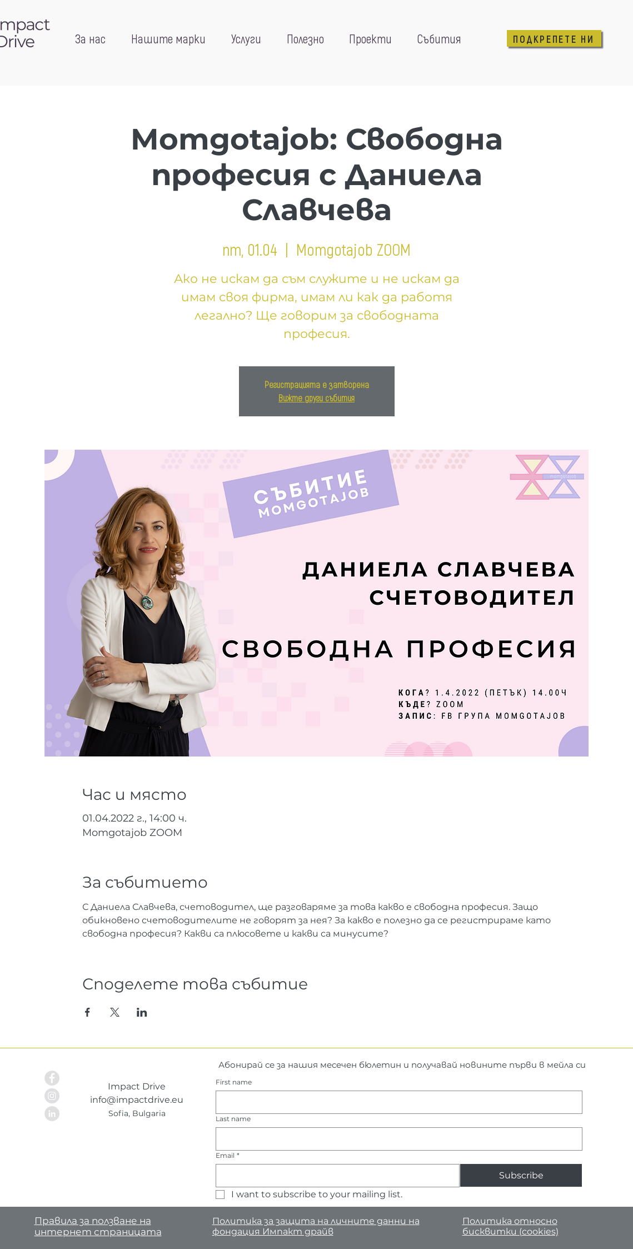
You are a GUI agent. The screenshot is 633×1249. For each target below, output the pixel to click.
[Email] (334, 1176)
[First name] (395, 1102)
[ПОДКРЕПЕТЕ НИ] (554, 38)
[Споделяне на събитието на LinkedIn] (142, 1012)
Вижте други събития (316, 397)
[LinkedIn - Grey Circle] (51, 1113)
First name (234, 1082)
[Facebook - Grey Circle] (51, 1078)
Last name (233, 1118)
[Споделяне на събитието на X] (114, 1012)
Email (228, 1155)
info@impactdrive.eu (136, 1099)
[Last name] (395, 1139)
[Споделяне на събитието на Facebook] (87, 1012)
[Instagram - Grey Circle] (51, 1095)
